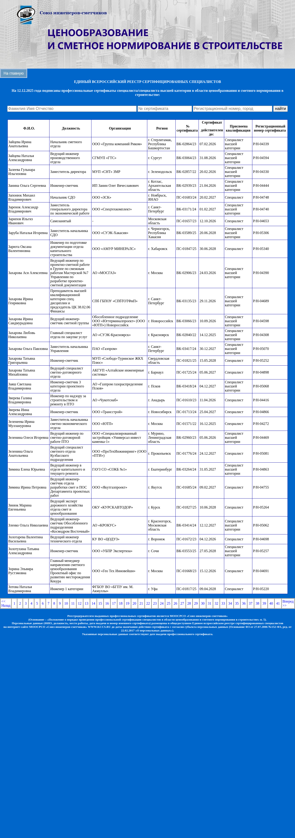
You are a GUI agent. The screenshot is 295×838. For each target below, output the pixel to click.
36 (244, 603)
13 (86, 603)
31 (209, 603)
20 (134, 603)
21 (141, 603)
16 (107, 603)
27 (182, 603)
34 (230, 603)
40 (271, 603)
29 (196, 603)
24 (162, 603)
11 (73, 603)
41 (278, 603)
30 (202, 603)
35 (237, 603)
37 (250, 603)
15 (100, 603)
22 (148, 603)
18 (121, 603)
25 (168, 603)
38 (257, 603)
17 (114, 603)
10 (66, 603)
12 (79, 603)
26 (175, 603)
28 (189, 603)
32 (216, 603)
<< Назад (5, 603)
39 (264, 603)
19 (127, 603)
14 (93, 603)
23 (155, 603)
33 (223, 603)
